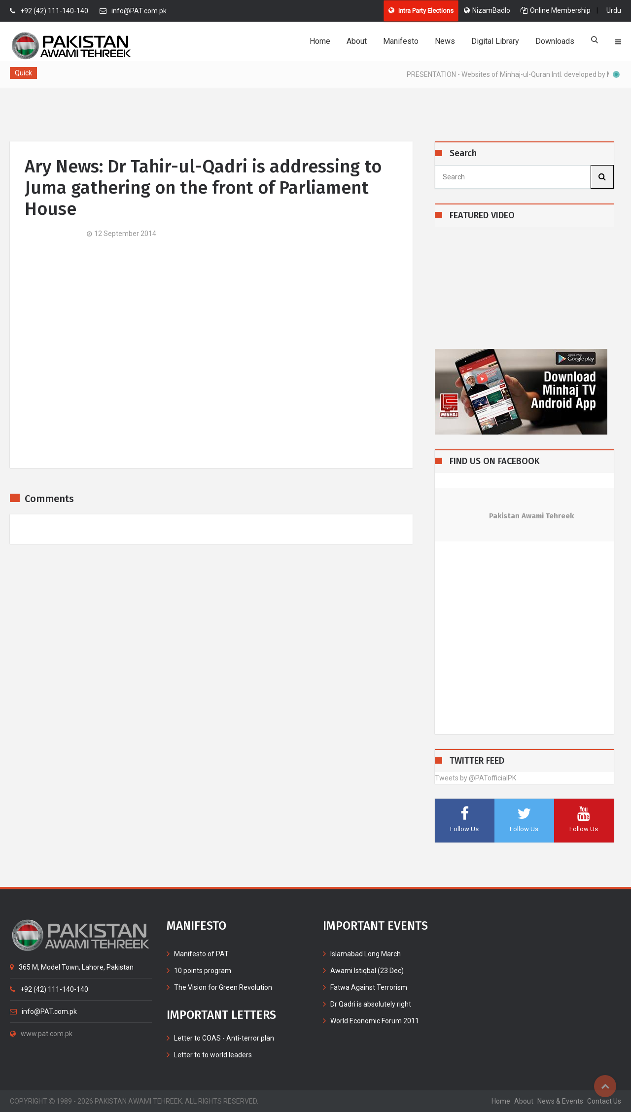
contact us (604, 1101)
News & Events (560, 1101)
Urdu (613, 10)
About (357, 41)
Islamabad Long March (365, 954)
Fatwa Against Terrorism (368, 987)
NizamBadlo (487, 10)
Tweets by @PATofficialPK (475, 778)
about (523, 1101)
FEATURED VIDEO (482, 215)
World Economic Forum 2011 (374, 1021)
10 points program (202, 971)
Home (320, 41)
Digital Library (495, 41)
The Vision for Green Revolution (223, 987)
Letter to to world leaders (213, 1055)
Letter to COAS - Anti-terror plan (224, 1038)
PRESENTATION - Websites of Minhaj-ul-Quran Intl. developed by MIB (516, 74)
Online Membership (556, 10)
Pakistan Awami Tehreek (531, 515)
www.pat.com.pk (41, 1034)
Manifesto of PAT (201, 954)
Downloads (554, 41)
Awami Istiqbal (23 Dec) (367, 971)
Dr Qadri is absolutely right (370, 1004)
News (445, 41)
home (500, 1101)
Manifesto (401, 41)
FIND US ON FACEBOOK (495, 461)
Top (605, 1086)
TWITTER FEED (477, 761)
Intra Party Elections (421, 10)
